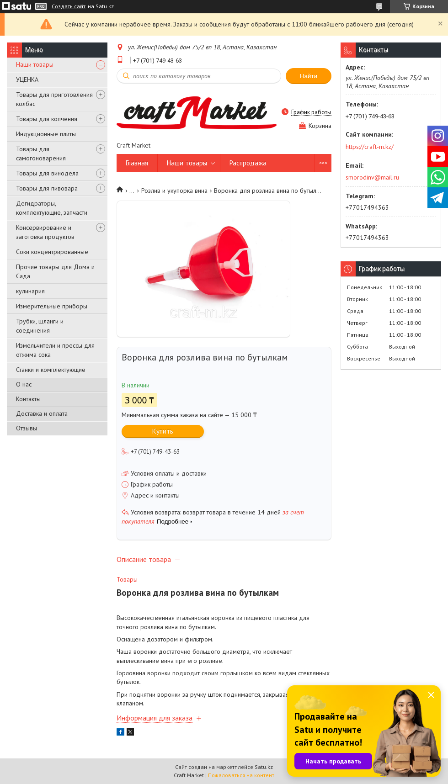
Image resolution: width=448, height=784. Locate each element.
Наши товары (34, 64)
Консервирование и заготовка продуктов (45, 232)
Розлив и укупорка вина (174, 190)
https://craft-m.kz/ (370, 147)
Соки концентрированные (52, 252)
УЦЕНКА (27, 79)
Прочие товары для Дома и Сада (55, 271)
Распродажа (248, 162)
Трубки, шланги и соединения (40, 325)
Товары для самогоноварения (41, 153)
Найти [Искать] (308, 76)
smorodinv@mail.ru (372, 177)
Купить (162, 431)
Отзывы (26, 428)
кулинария (30, 291)
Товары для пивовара (47, 188)
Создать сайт (68, 6)
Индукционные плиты (46, 134)
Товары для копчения (46, 119)
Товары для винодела (47, 173)
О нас (24, 384)
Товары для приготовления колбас (54, 99)
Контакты (28, 399)
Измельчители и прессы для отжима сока (55, 350)
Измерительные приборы (51, 306)
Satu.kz (264, 766)
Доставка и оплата (42, 413)
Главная (137, 162)
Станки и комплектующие (50, 370)
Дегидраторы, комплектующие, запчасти (51, 208)
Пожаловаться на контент (241, 775)
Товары (127, 579)
